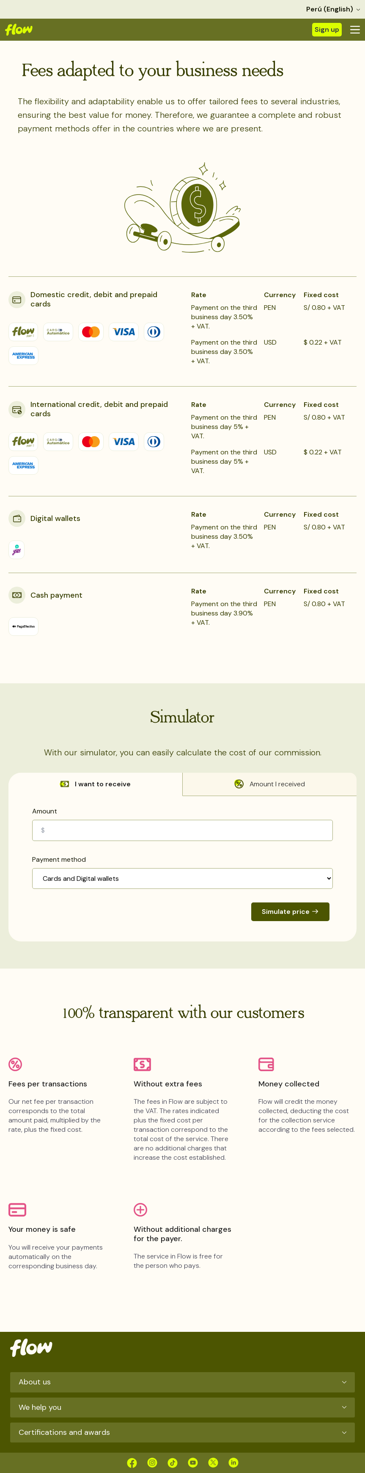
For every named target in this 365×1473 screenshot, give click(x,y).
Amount (44, 811)
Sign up (327, 29)
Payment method (59, 859)
